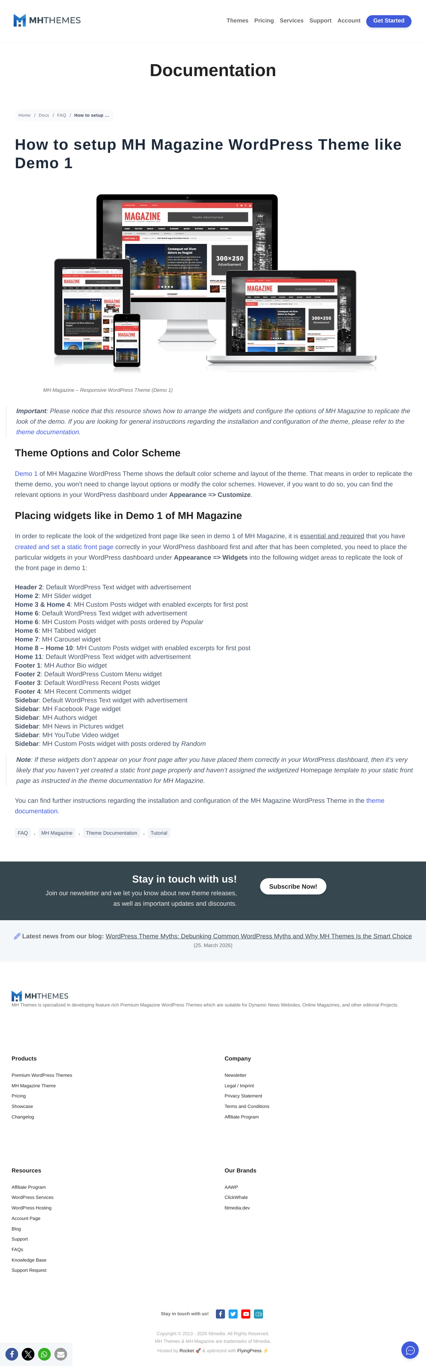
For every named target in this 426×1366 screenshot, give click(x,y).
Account (348, 21)
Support (320, 21)
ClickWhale (236, 1197)
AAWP (231, 1187)
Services (292, 21)
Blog (16, 1229)
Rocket (187, 1350)
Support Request (29, 1270)
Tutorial (159, 833)
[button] (11, 1354)
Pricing (264, 21)
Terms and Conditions (247, 1106)
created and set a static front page (64, 547)
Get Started (389, 21)
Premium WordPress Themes (42, 1075)
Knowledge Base (29, 1260)
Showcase (22, 1106)
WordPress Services (33, 1197)
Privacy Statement (243, 1096)
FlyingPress (249, 1350)
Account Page (26, 1218)
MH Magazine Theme (34, 1085)
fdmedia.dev (237, 1208)
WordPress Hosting (31, 1208)
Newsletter (235, 1075)
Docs (44, 115)
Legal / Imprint (239, 1085)
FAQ (61, 115)
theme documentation (47, 432)
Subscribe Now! (293, 889)
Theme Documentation (111, 833)
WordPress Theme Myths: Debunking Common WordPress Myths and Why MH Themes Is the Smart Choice (259, 936)
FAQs (17, 1249)
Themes (237, 21)
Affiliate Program (242, 1117)
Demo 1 (26, 473)
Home (24, 115)
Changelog (23, 1117)
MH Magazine (56, 833)
